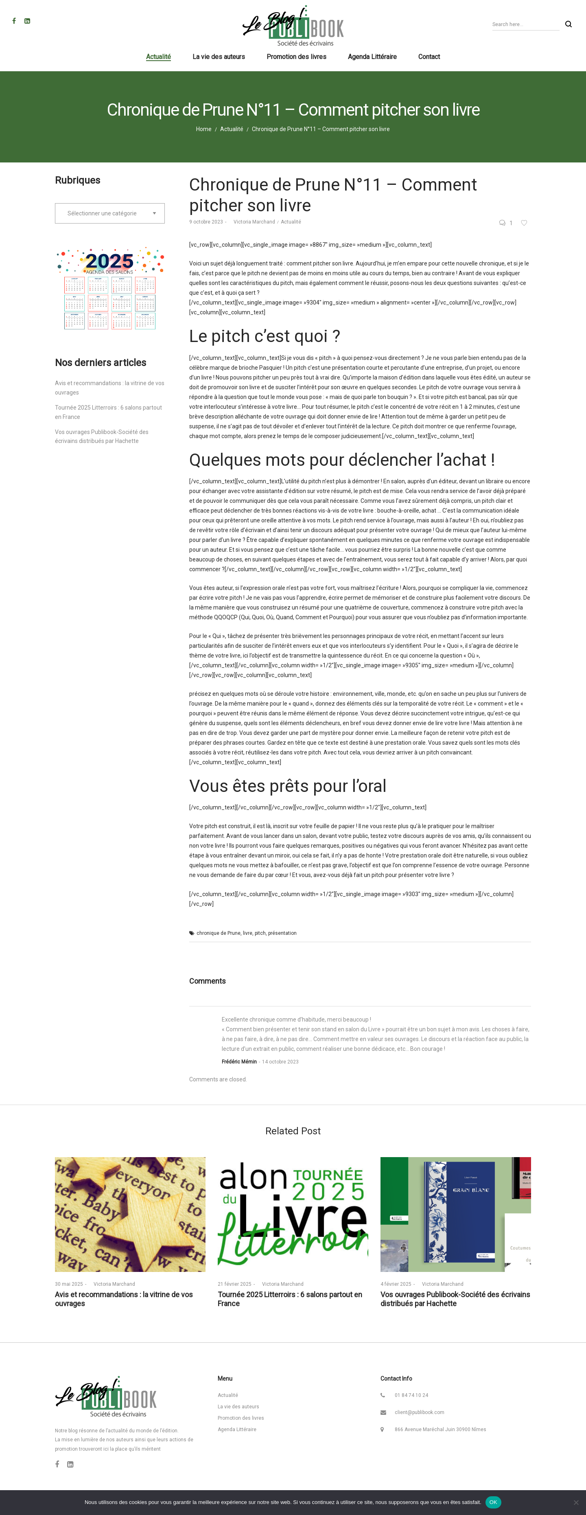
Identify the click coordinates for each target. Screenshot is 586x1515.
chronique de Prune (219, 933)
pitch (260, 933)
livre (247, 933)
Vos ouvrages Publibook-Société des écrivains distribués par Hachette (455, 1299)
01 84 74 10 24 (411, 1395)
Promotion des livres (241, 1418)
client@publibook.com (419, 1412)
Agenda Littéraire (237, 1429)
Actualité (231, 129)
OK (493, 1502)
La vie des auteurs (238, 1407)
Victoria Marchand (251, 222)
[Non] (576, 1502)
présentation (282, 933)
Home (204, 129)
